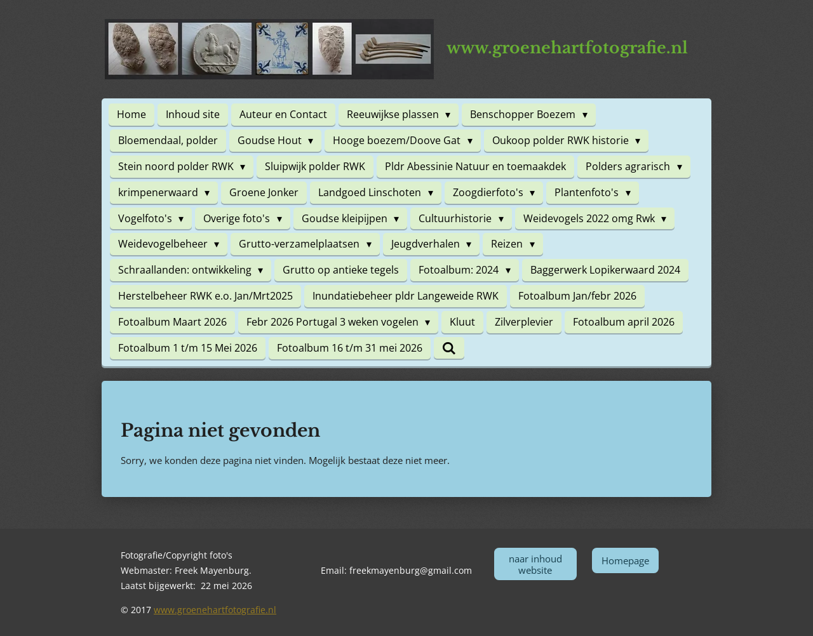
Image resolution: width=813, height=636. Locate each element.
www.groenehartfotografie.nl (215, 610)
